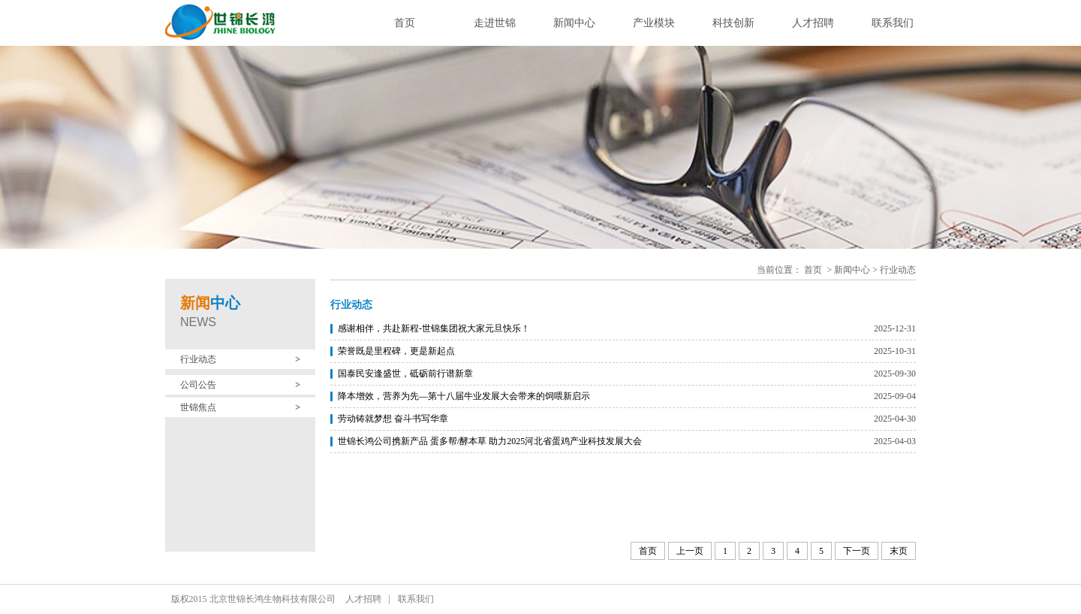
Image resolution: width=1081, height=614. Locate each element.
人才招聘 (813, 23)
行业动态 (898, 270)
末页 (899, 551)
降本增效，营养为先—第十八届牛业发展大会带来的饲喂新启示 (464, 396)
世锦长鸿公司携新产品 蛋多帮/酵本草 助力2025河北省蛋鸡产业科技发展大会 (490, 441)
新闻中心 (574, 23)
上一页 (689, 551)
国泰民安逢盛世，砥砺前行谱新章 (405, 373)
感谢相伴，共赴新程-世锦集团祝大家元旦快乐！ (434, 328)
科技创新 (733, 23)
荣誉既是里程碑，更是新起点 (396, 351)
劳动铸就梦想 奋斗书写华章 (393, 418)
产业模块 (654, 23)
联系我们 (893, 23)
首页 (404, 23)
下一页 (856, 551)
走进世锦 (495, 23)
